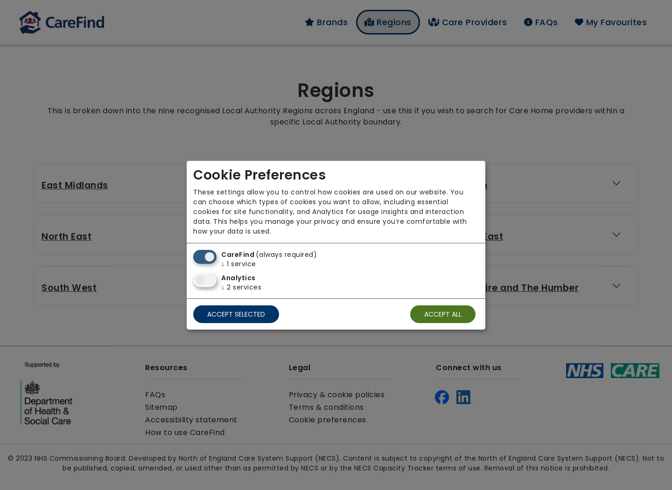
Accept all (443, 314)
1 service (238, 264)
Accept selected (236, 314)
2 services (241, 287)
